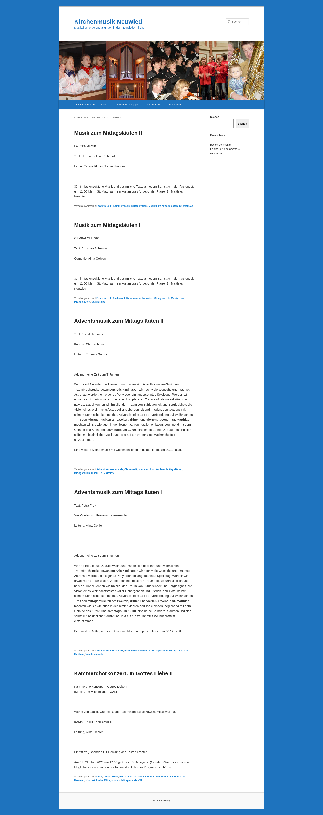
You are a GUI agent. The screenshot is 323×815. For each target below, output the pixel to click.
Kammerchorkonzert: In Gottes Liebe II (123, 673)
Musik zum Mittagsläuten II (108, 133)
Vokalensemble (94, 654)
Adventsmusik (114, 469)
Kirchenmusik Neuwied (108, 21)
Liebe (99, 780)
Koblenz (160, 469)
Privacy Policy (161, 800)
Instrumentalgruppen (127, 104)
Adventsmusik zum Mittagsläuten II (118, 321)
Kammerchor (146, 469)
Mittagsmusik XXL (132, 780)
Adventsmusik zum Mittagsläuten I (118, 492)
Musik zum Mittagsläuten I (107, 225)
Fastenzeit (119, 298)
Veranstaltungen (85, 104)
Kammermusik (121, 205)
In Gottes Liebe (143, 776)
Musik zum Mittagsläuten (163, 205)
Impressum (174, 104)
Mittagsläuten (174, 469)
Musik (94, 473)
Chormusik (130, 469)
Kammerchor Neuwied (139, 298)
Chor (99, 776)
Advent (100, 469)
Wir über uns (153, 104)
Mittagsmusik (139, 205)
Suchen (214, 117)
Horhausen (125, 776)
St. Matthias (186, 205)
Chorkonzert (111, 776)
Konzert (90, 780)
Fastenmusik (103, 205)
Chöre (104, 104)
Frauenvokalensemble (137, 650)
